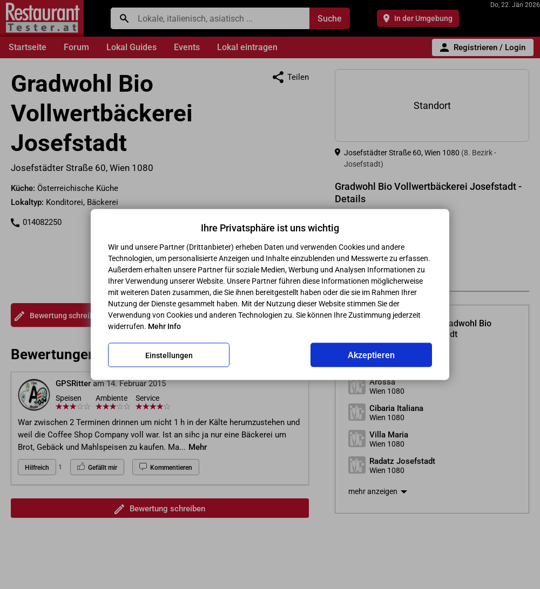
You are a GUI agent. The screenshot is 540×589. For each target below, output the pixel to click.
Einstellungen (169, 355)
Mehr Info (164, 326)
